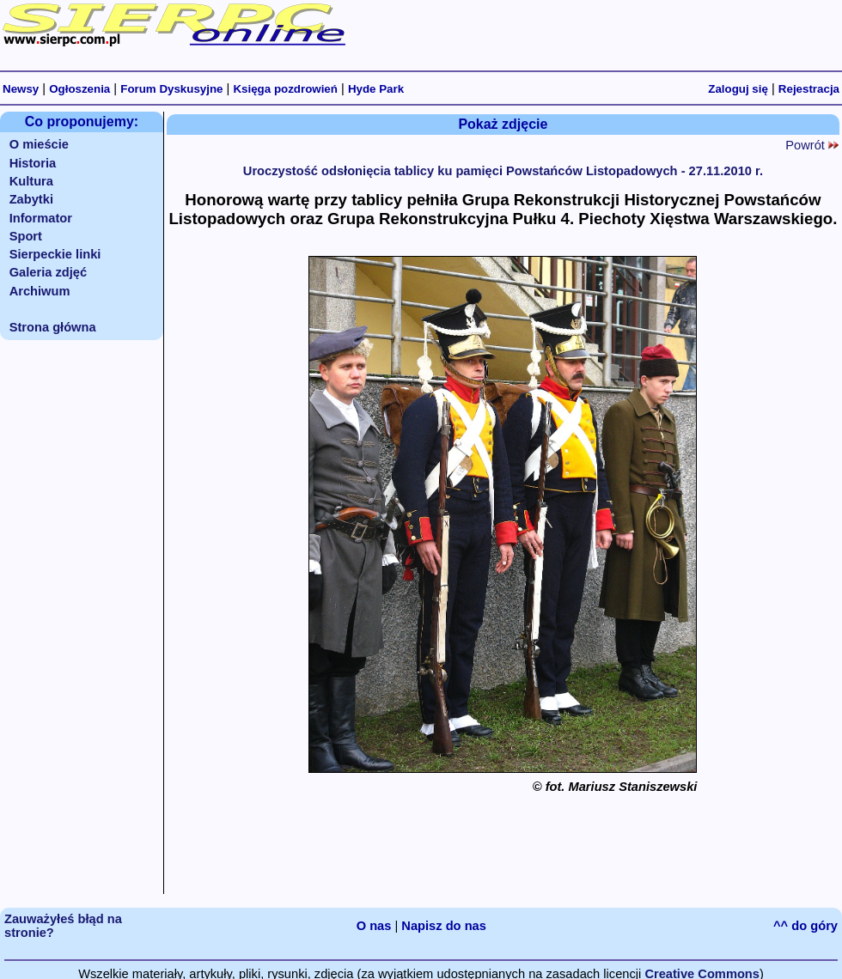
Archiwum (39, 291)
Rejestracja (808, 88)
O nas (374, 926)
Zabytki (31, 199)
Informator (40, 218)
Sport (25, 236)
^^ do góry (805, 926)
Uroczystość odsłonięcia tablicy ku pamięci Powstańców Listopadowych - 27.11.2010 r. (503, 171)
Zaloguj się (738, 88)
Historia (33, 163)
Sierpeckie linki (55, 254)
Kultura (31, 181)
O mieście (39, 144)
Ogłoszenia (79, 88)
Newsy (21, 88)
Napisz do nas (443, 926)
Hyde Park (376, 88)
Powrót (812, 145)
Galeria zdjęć (48, 272)
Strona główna (52, 327)
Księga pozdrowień (285, 88)
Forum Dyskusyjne (171, 88)
